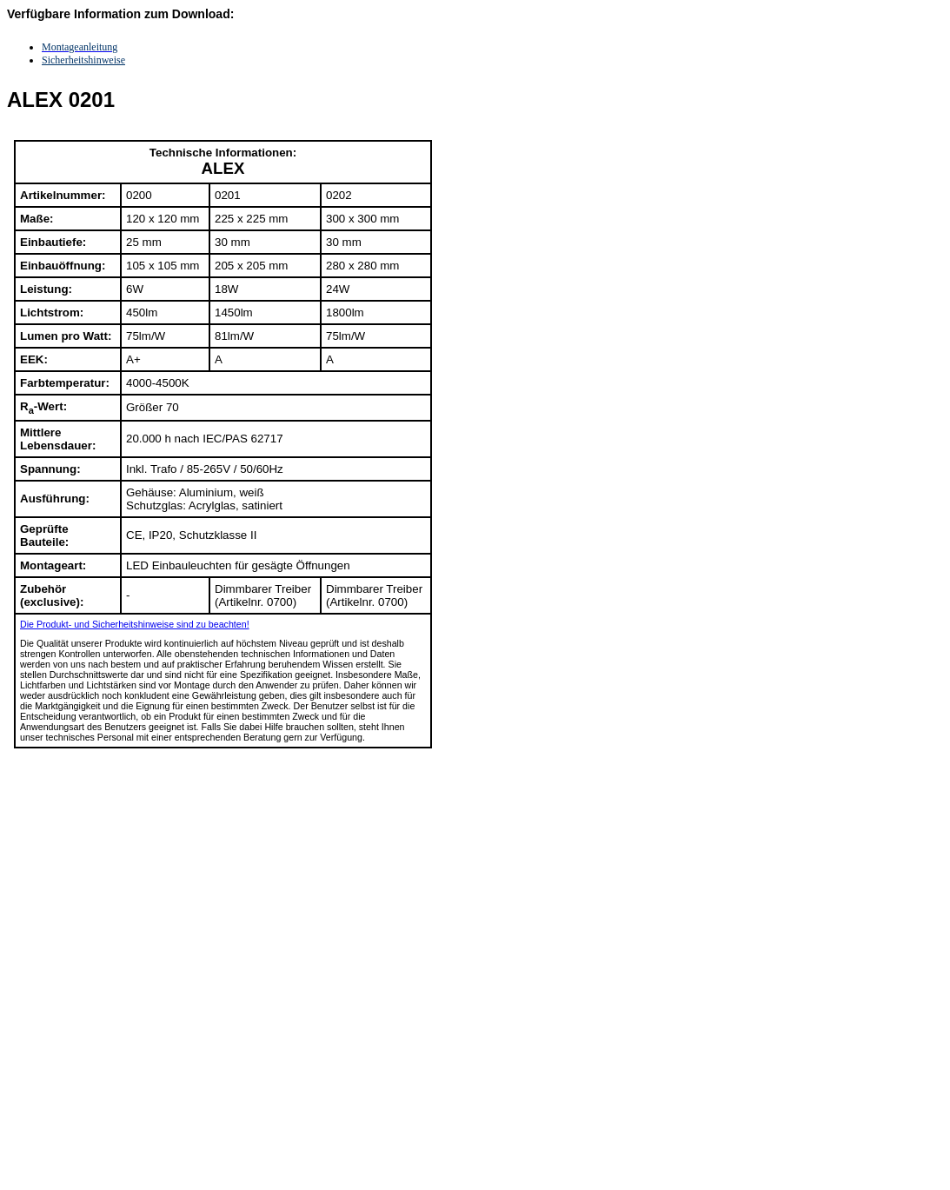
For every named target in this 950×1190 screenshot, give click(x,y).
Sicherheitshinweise (83, 60)
